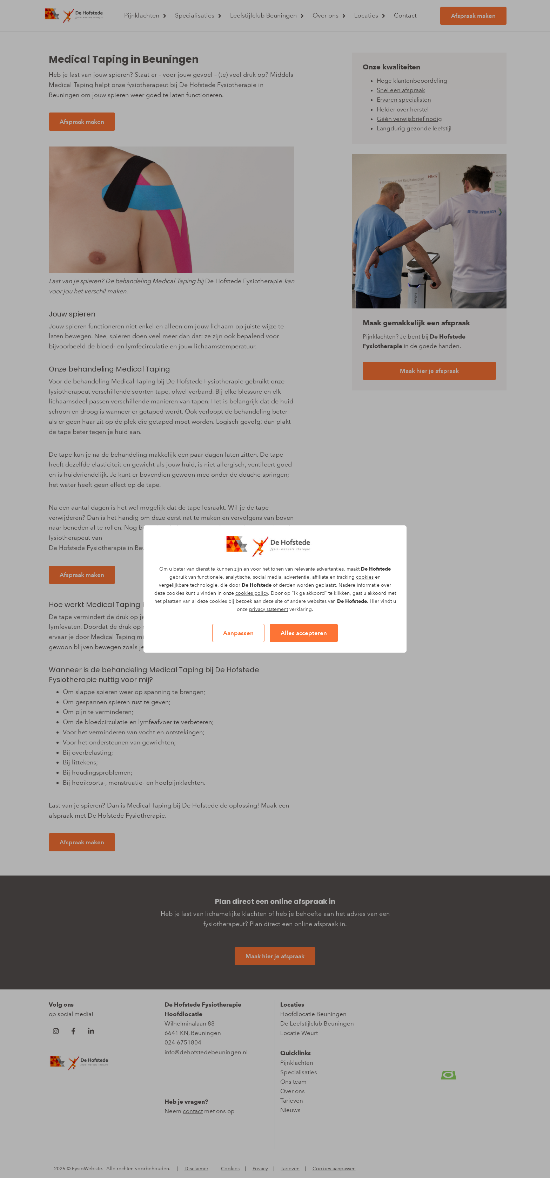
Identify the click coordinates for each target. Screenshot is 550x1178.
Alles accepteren (304, 632)
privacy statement (268, 609)
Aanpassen (238, 632)
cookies (365, 577)
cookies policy (251, 593)
